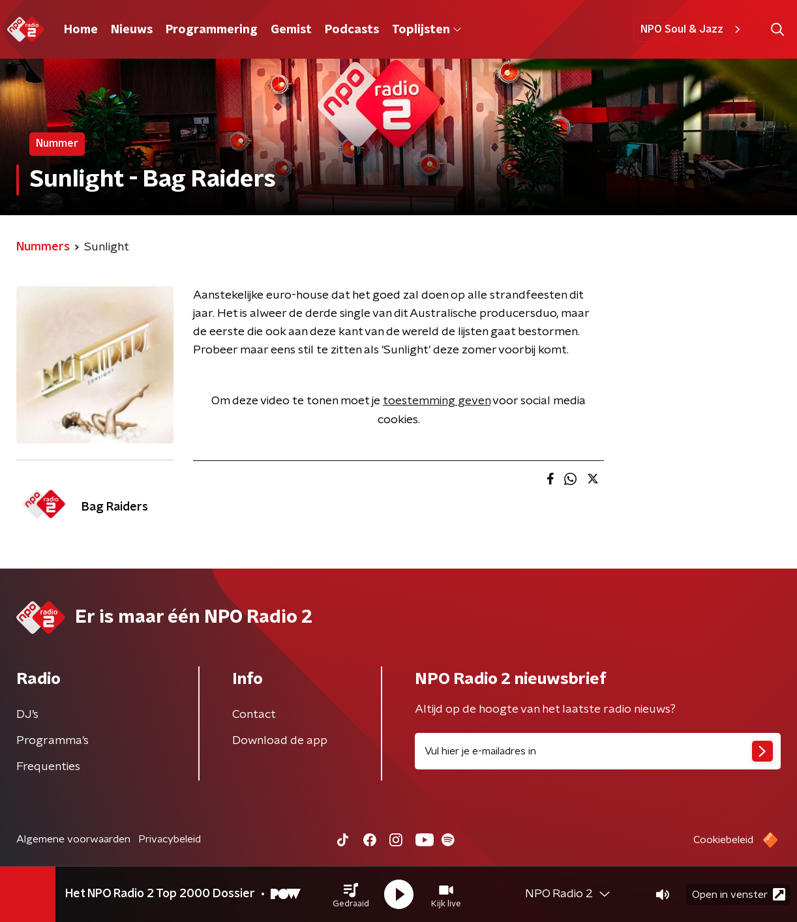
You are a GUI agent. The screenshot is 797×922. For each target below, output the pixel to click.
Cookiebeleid (723, 840)
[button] (351, 894)
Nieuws (132, 30)
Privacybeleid (169, 839)
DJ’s (27, 715)
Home (81, 30)
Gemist (291, 30)
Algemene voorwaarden (73, 839)
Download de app (279, 741)
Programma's (52, 741)
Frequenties (48, 767)
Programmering (212, 30)
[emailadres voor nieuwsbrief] (598, 751)
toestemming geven (436, 401)
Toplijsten (426, 30)
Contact (254, 715)
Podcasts (352, 30)
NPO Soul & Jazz (692, 29)
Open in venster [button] (738, 894)
